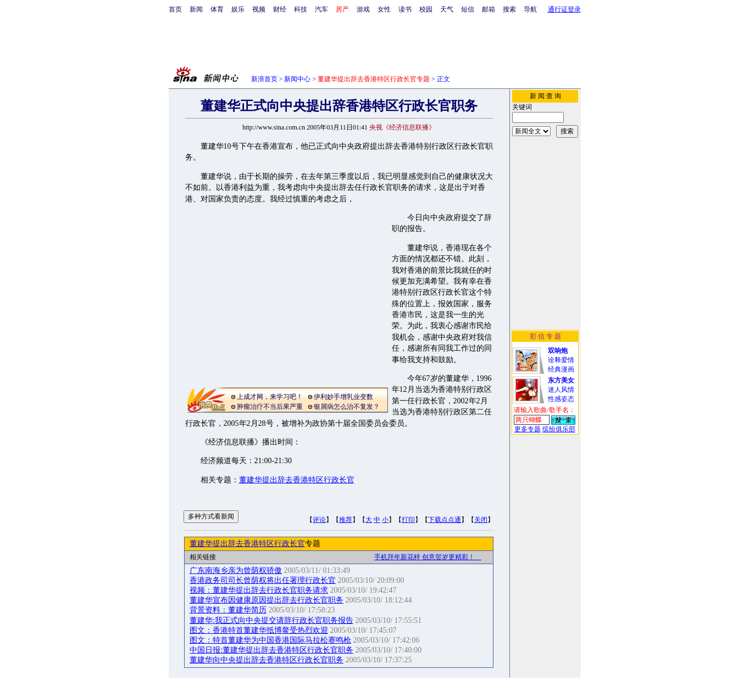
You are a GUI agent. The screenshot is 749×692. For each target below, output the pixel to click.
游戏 (363, 9)
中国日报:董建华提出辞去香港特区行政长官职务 (271, 650)
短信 (467, 9)
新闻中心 (297, 79)
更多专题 (527, 429)
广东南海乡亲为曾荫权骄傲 (236, 570)
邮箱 (488, 9)
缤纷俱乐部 (558, 429)
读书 (405, 9)
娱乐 (238, 9)
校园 (425, 9)
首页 (175, 9)
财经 (279, 9)
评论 (319, 520)
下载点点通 (444, 520)
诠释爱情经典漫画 (561, 360)
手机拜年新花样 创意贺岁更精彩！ (427, 557)
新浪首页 (264, 79)
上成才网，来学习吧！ (270, 397)
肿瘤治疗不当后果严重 (270, 406)
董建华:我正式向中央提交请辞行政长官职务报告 (271, 620)
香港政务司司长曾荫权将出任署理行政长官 (263, 580)
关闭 (480, 520)
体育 (217, 9)
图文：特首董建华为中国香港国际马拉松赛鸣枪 (270, 640)
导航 (530, 9)
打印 (408, 520)
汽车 (321, 9)
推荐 (345, 520)
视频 (258, 9)
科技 (300, 9)
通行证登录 (564, 9)
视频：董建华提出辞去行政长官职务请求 (259, 590)
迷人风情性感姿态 (561, 389)
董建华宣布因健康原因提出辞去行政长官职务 (266, 600)
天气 (446, 9)
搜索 (509, 9)
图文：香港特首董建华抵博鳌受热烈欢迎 (259, 630)
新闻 (196, 9)
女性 (384, 9)
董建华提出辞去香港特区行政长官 (296, 480)
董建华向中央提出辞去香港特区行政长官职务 (266, 660)
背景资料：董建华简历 (228, 610)
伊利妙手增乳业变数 (343, 397)
